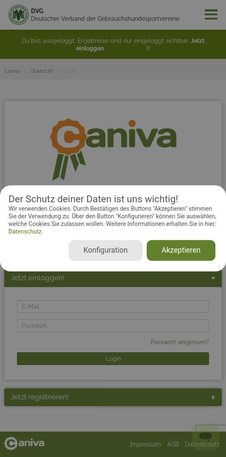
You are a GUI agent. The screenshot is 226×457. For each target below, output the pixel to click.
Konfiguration (106, 250)
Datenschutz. (25, 231)
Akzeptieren (181, 250)
